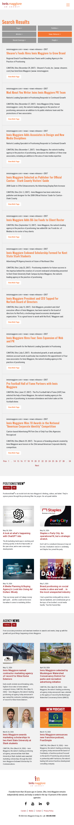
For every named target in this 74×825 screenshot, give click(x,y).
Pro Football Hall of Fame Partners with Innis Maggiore (32, 385)
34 (70, 461)
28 (63, 461)
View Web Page (13, 77)
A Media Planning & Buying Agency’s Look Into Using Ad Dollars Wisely (17, 589)
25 (53, 461)
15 (18, 461)
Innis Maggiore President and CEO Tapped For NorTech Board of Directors (32, 300)
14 (15, 461)
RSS (14, 487)
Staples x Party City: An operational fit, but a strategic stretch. (55, 536)
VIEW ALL (7, 487)
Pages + (19, 28)
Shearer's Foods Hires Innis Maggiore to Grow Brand (35, 53)
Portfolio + (54, 28)
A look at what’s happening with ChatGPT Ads (16, 535)
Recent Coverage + (19, 40)
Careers (23, 811)
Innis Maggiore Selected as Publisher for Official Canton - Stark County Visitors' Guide (34, 179)
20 (36, 461)
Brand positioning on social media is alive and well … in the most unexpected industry (55, 589)
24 (49, 461)
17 (25, 461)
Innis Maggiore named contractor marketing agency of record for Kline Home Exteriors (18, 674)
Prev (5, 461)
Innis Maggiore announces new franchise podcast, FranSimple (54, 737)
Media (31, 811)
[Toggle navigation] (68, 5)
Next (37, 465)
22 (43, 461)
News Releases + (55, 34)
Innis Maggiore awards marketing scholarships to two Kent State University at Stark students (17, 739)
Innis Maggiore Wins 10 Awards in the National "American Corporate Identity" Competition (32, 424)
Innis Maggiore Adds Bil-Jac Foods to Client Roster (35, 220)
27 (60, 461)
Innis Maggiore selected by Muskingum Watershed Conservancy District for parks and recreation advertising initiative (54, 676)
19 (32, 461)
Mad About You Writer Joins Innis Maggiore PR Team (36, 92)
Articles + (19, 34)
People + (55, 40)
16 (22, 461)
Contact (38, 811)
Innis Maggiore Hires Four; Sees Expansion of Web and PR (34, 339)
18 (29, 461)
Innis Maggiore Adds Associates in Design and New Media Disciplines (35, 136)
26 (56, 461)
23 (46, 461)
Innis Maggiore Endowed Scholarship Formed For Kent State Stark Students (36, 254)
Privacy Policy (48, 811)
